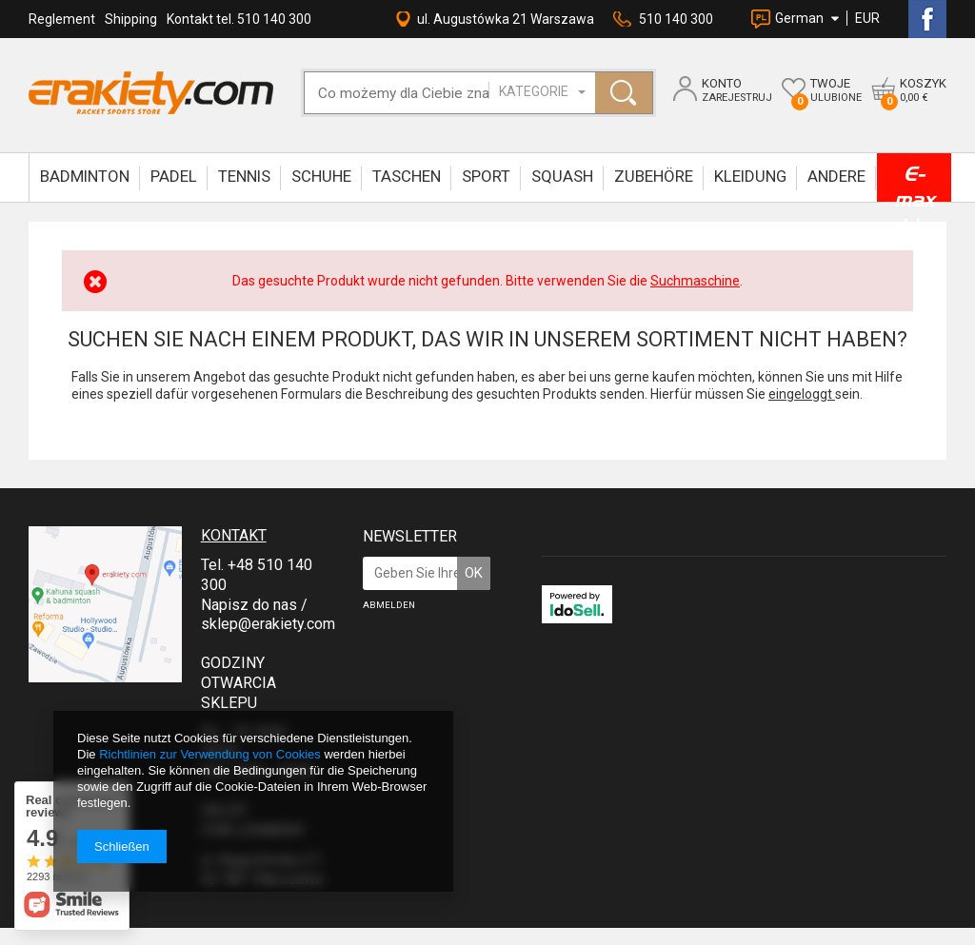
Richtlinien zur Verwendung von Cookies (210, 754)
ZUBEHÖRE (653, 176)
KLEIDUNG (750, 176)
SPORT (486, 176)
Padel (173, 176)
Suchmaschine (695, 280)
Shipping (131, 19)
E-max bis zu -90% (914, 182)
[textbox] (416, 92)
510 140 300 (676, 19)
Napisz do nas (249, 605)
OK (474, 572)
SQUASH (562, 176)
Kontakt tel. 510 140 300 (239, 19)
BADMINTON (84, 176)
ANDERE (836, 176)
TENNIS (244, 176)
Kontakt (234, 535)
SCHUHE (321, 176)
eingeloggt (801, 394)
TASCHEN (406, 176)
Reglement (62, 19)
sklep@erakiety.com (268, 624)
